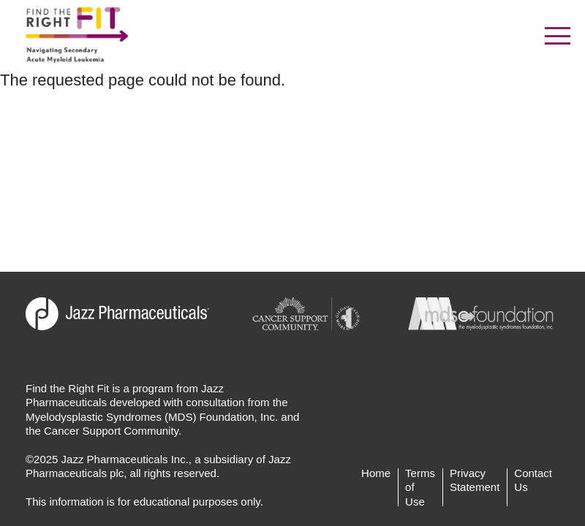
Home (375, 473)
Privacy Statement (474, 480)
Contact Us (533, 480)
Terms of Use (420, 487)
